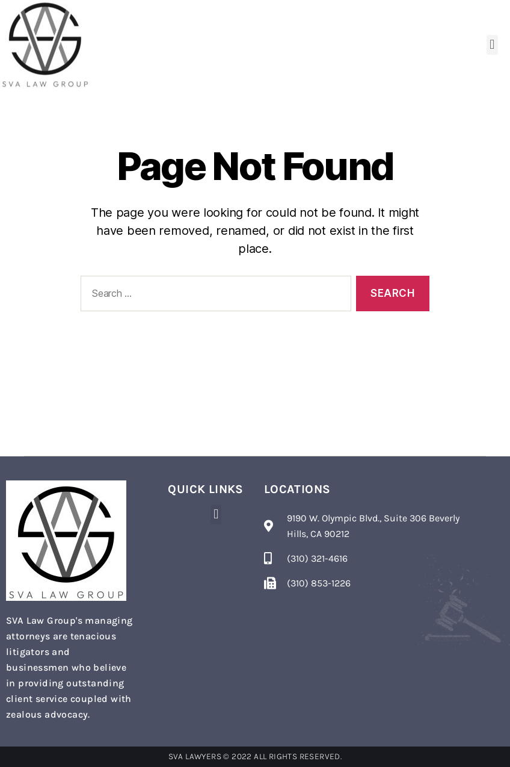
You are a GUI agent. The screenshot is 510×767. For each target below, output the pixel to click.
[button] (492, 45)
